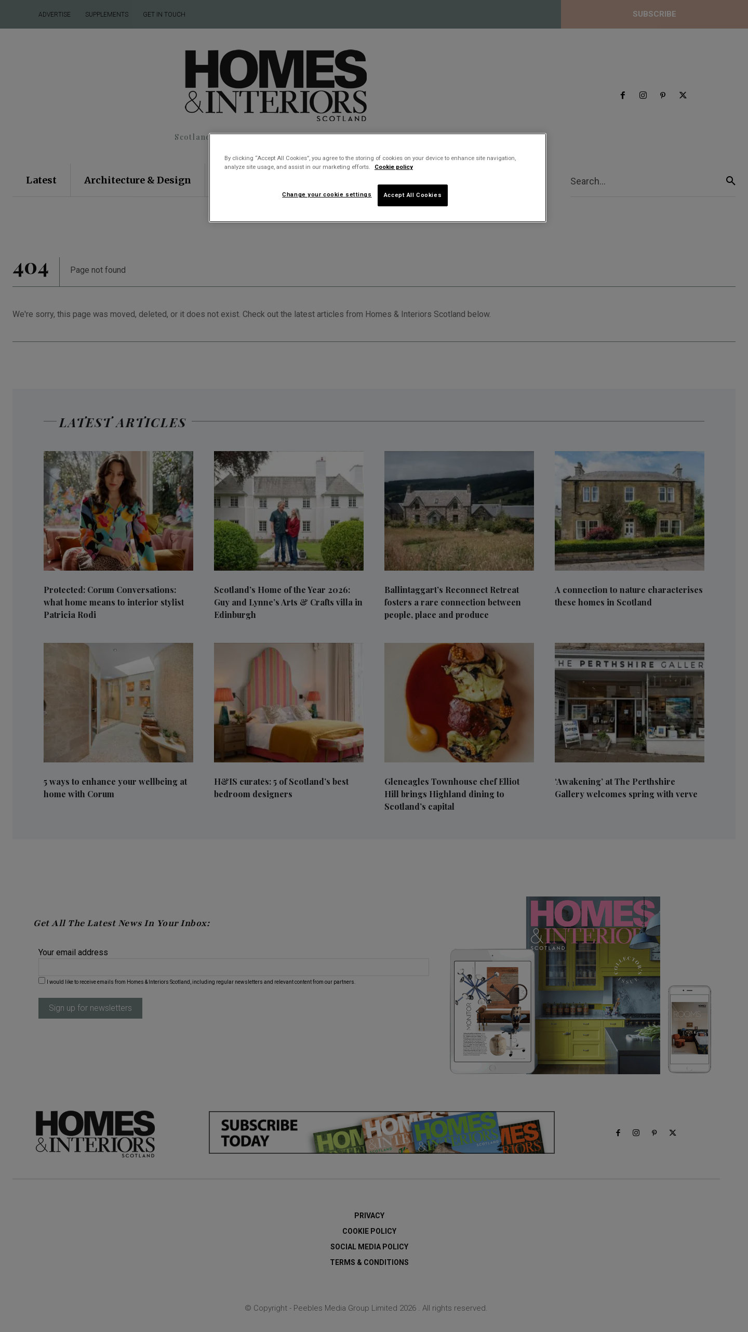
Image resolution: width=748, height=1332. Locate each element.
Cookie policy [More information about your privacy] (394, 166)
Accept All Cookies (413, 195)
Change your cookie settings (326, 194)
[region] (377, 177)
